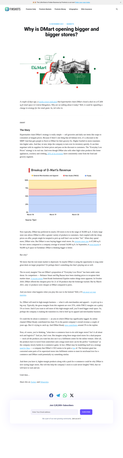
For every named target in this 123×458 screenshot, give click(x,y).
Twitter (33, 382)
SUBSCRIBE (86, 412)
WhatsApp (44, 382)
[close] (120, 2)
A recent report (37, 278)
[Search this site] (116, 9)
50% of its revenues (55, 154)
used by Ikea (25, 348)
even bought (94, 244)
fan (74, 348)
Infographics (73, 9)
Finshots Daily (31, 9)
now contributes (71, 325)
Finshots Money (60, 9)
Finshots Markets (45, 9)
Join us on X (76, 419)
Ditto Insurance (86, 9)
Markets (70, 24)
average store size (82, 241)
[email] (54, 412)
